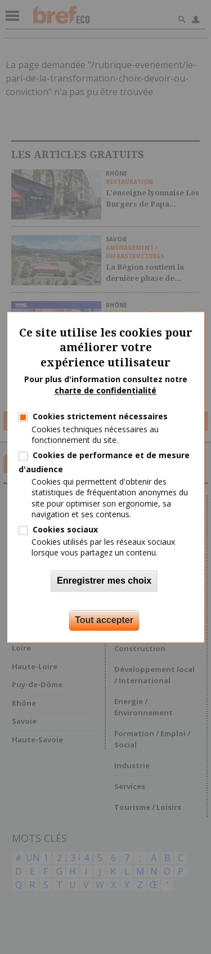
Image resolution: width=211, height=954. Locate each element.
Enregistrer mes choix (104, 580)
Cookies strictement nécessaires (100, 416)
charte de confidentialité (105, 390)
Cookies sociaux (65, 529)
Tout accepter (104, 620)
